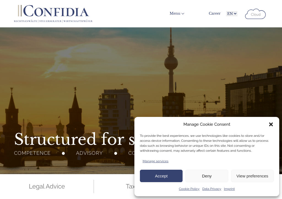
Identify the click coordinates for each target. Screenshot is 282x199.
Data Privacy (211, 189)
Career (215, 13)
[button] (271, 124)
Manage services (156, 161)
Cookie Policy (189, 189)
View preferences (253, 176)
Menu (175, 13)
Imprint (229, 189)
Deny (207, 176)
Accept (161, 176)
